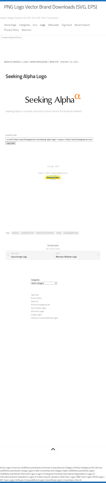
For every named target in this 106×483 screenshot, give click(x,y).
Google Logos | (27, 470)
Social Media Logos (38, 308)
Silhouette (53, 25)
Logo (42, 25)
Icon (35, 25)
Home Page (10, 25)
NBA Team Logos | (85, 477)
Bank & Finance (12, 62)
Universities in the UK (72, 480)
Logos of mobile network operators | (44, 477)
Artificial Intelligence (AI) (40, 305)
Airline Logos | (6, 467)
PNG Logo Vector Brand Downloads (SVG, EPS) (50, 7)
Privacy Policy (11, 30)
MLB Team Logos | (68, 477)
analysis (15, 233)
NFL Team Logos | (8, 480)
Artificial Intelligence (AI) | (84, 467)
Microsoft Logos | (29, 474)
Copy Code (11, 143)
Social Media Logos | (54, 480)
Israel (59, 233)
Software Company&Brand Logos (44, 318)
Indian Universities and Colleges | (48, 470)
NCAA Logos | (98, 477)
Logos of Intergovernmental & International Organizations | (62, 474)
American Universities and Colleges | (58, 467)
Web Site (54, 62)
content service (27, 233)
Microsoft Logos (37, 311)
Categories (24, 25)
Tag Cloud (67, 25)
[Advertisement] (53, 49)
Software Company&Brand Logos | (31, 480)
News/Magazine (38, 62)
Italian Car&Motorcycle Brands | (76, 470)
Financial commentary (45, 233)
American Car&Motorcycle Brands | (27, 467)
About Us (26, 30)
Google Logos (36, 314)
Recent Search (82, 25)
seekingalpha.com (71, 233)
